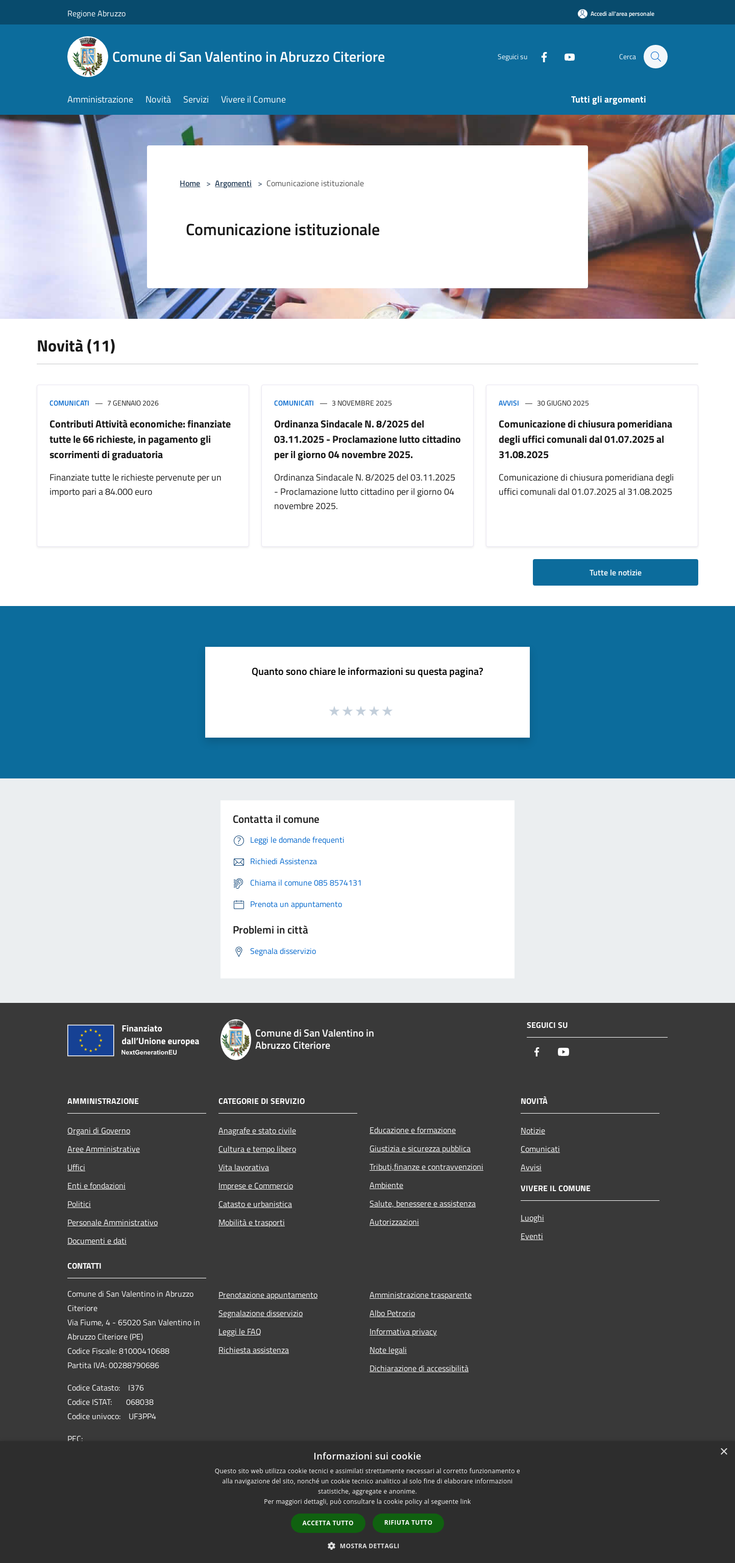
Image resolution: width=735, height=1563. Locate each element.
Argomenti (233, 183)
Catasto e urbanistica (255, 1204)
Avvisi (509, 402)
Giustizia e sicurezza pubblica (420, 1148)
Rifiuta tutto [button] (408, 1522)
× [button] (723, 1452)
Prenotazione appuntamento (267, 1295)
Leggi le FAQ (239, 1331)
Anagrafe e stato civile (257, 1130)
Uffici (76, 1167)
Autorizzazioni (394, 1222)
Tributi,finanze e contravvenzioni (426, 1167)
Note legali (388, 1350)
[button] (367, 1546)
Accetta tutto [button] (328, 1523)
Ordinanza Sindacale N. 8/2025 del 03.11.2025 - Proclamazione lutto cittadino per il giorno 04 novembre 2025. (367, 439)
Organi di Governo (98, 1130)
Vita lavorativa (243, 1167)
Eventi (532, 1236)
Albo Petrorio (392, 1313)
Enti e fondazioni (96, 1185)
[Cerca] (655, 56)
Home (190, 183)
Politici (79, 1204)
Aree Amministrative (103, 1149)
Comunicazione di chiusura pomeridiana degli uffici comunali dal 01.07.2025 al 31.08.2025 (585, 439)
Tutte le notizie (616, 572)
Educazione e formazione (413, 1130)
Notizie (533, 1130)
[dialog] (367, 1502)
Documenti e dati (97, 1240)
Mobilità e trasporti (251, 1222)
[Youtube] (564, 56)
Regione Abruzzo (96, 13)
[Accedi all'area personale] (616, 14)
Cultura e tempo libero (257, 1149)
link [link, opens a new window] (465, 1501)
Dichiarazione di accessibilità (419, 1368)
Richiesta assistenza (253, 1350)
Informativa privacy (403, 1331)
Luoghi (532, 1218)
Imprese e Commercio (255, 1185)
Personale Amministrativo (112, 1222)
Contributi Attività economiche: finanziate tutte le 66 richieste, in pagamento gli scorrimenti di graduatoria (140, 439)
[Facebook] (539, 56)
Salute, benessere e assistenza (423, 1203)
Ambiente (386, 1185)
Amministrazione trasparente (421, 1295)
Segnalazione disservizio (260, 1313)
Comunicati (69, 402)
